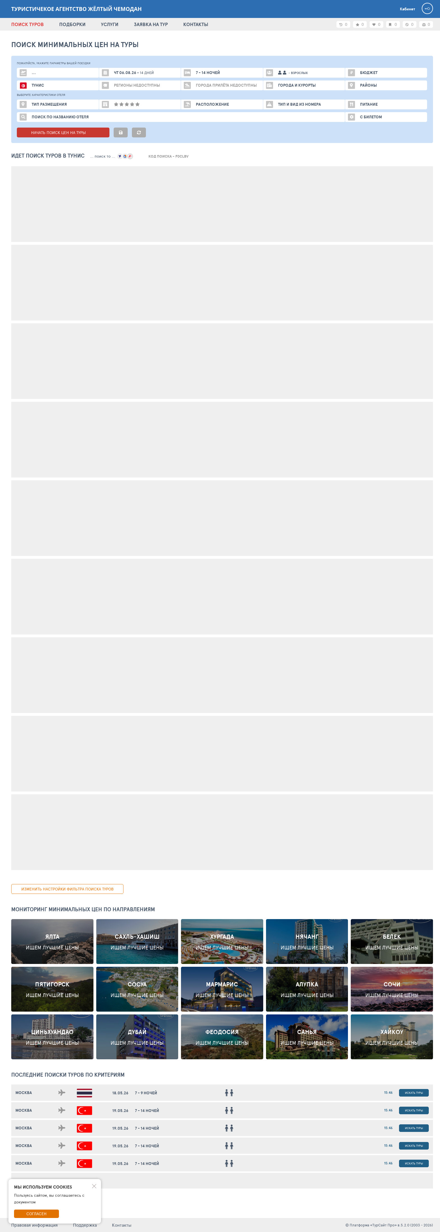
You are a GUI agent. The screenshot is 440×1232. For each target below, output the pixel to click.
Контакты (122, 1225)
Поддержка (85, 1225)
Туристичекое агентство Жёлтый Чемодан (76, 9)
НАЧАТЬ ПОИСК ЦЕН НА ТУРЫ (63, 132)
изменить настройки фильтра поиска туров (67, 889)
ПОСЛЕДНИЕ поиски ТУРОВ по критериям (68, 1075)
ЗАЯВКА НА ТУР (151, 24)
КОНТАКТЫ (195, 24)
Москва (23, 1092)
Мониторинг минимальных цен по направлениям (83, 909)
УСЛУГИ (109, 24)
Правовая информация (34, 1225)
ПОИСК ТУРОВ (27, 24)
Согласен (36, 1213)
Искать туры (414, 1093)
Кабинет (407, 9)
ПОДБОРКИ (72, 24)
